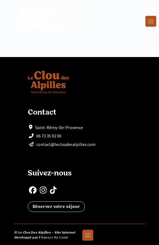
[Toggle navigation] (150, 21)
